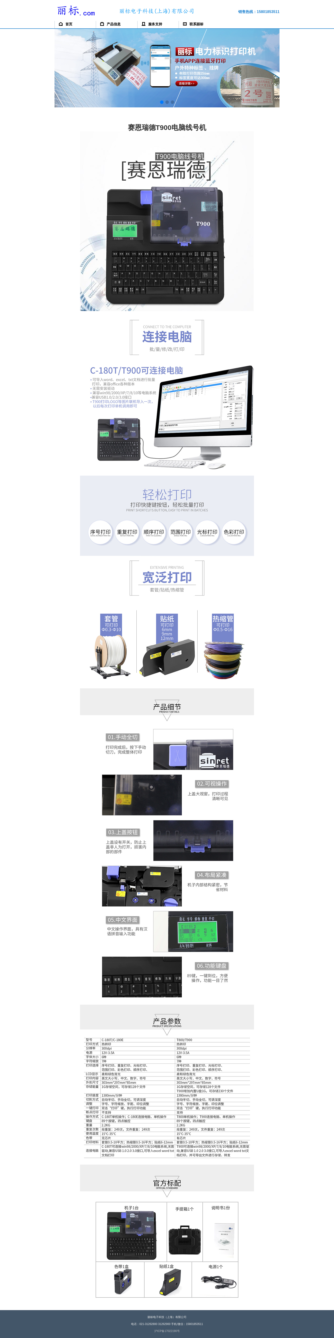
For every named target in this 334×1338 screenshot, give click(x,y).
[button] (162, 102)
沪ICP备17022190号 (167, 1331)
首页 (65, 24)
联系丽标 (193, 24)
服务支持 (152, 24)
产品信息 (110, 24)
